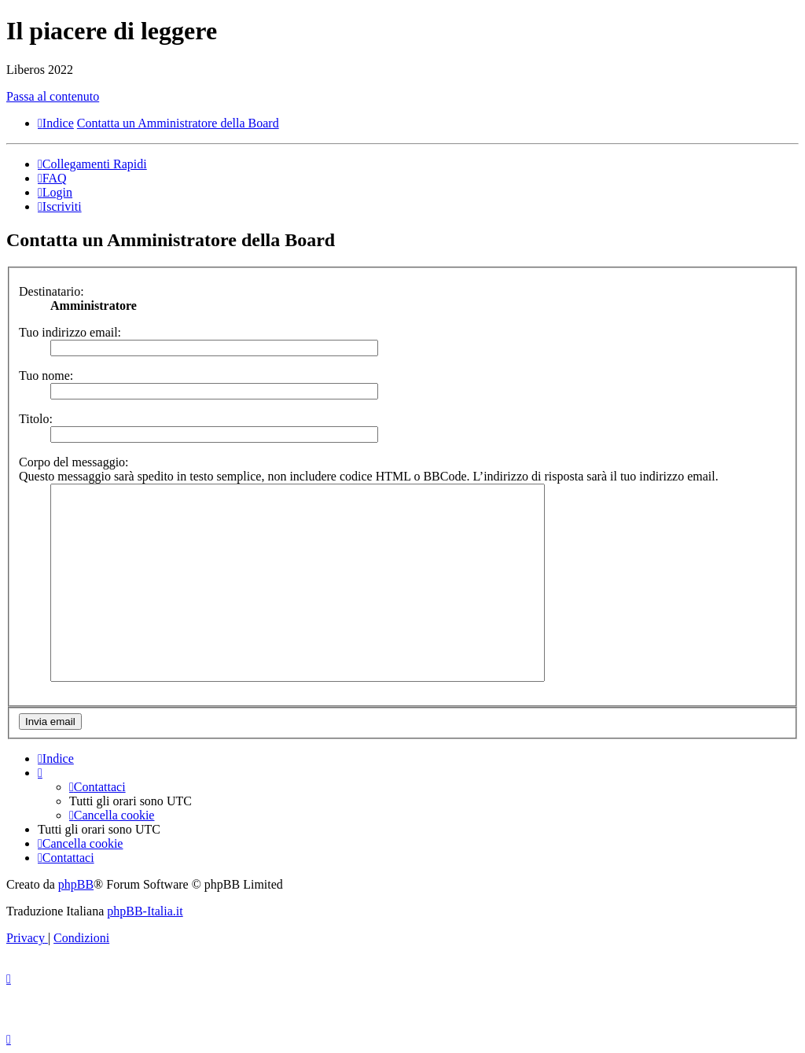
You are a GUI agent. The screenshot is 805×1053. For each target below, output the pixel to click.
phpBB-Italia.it (144, 911)
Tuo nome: (46, 375)
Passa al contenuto (52, 96)
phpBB (76, 884)
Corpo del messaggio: (74, 462)
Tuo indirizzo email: (70, 332)
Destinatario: (51, 291)
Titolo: (36, 418)
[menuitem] (52, 178)
